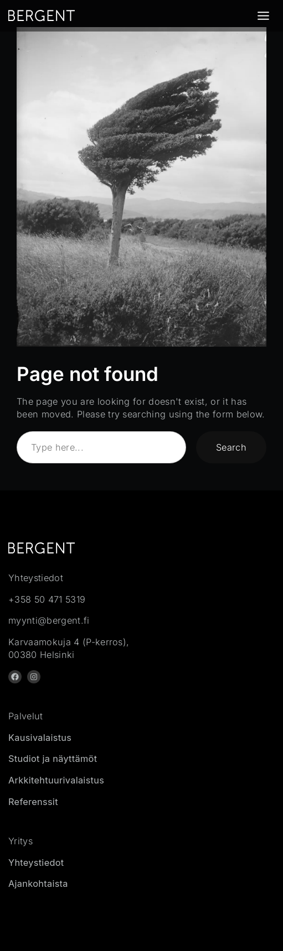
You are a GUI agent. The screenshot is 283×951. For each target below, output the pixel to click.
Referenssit (33, 801)
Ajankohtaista (38, 883)
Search (231, 447)
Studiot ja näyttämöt (52, 758)
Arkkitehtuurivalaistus (56, 780)
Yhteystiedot (36, 862)
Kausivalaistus (39, 737)
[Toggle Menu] (263, 15)
